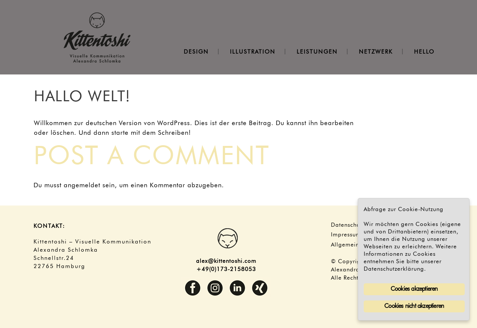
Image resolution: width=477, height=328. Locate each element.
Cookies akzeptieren (414, 289)
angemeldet (82, 185)
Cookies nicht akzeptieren (414, 306)
